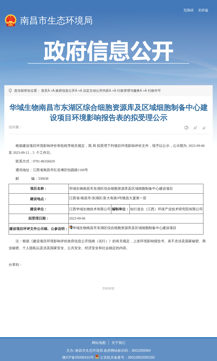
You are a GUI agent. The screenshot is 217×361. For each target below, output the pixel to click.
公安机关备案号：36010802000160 (127, 357)
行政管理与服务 (128, 90)
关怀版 (203, 10)
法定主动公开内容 (96, 90)
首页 (44, 90)
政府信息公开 (65, 90)
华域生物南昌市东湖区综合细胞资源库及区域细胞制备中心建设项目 (124, 228)
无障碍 (188, 10)
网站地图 (99, 343)
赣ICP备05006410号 (78, 357)
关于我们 (118, 343)
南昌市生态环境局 (56, 20)
